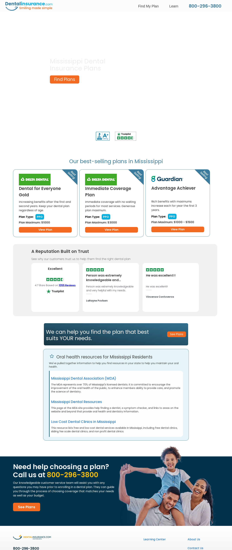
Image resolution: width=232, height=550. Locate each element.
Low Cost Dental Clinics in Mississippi (83, 421)
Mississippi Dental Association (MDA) (83, 378)
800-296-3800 (205, 6)
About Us (194, 539)
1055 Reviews (67, 285)
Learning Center (154, 539)
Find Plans (64, 79)
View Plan (45, 230)
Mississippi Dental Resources (76, 401)
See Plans (26, 507)
